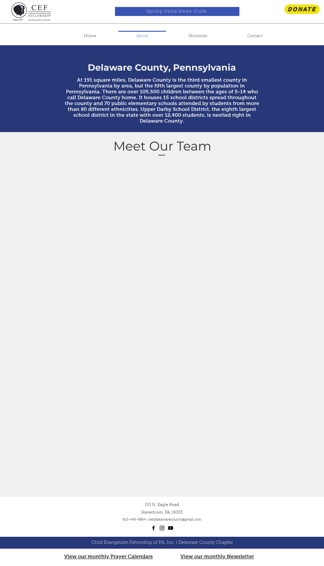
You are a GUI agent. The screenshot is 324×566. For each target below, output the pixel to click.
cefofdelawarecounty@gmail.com (174, 519)
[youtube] (170, 528)
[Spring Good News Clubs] (177, 11)
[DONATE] (302, 9)
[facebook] (153, 528)
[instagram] (162, 528)
